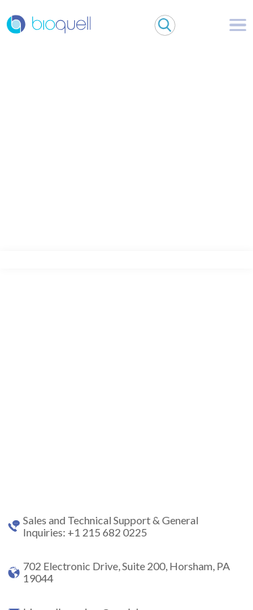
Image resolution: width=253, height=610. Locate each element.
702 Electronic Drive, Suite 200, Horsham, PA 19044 (126, 572)
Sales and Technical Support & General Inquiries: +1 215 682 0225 (110, 526)
